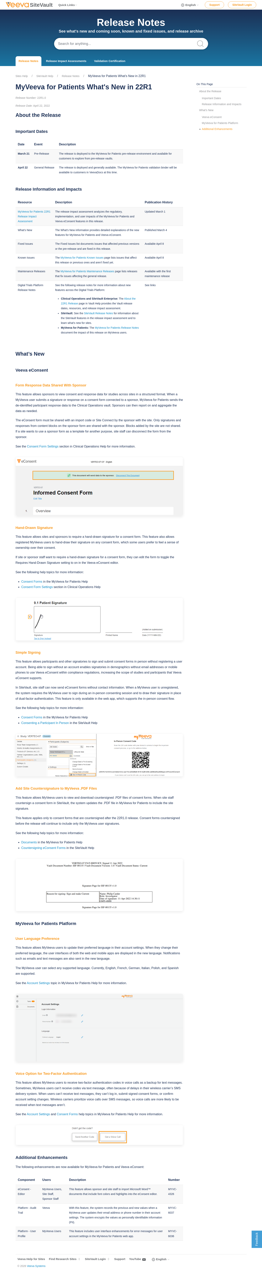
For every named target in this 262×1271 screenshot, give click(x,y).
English (190, 5)
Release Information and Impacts (221, 104)
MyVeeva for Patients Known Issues (82, 257)
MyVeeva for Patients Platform (220, 123)
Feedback (256, 1239)
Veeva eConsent (212, 117)
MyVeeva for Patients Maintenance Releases (87, 271)
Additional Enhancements (217, 129)
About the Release (210, 91)
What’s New (206, 110)
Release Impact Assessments (66, 61)
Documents (29, 842)
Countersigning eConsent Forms (43, 848)
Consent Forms (31, 581)
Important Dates (211, 98)
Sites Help (22, 76)
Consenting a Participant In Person (45, 723)
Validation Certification (110, 61)
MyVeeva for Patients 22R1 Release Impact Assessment (34, 216)
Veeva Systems (36, 1266)
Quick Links (67, 5)
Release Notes (29, 61)
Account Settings (38, 983)
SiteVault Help (44, 76)
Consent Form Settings (43, 446)
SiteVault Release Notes (98, 313)
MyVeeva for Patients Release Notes (117, 327)
